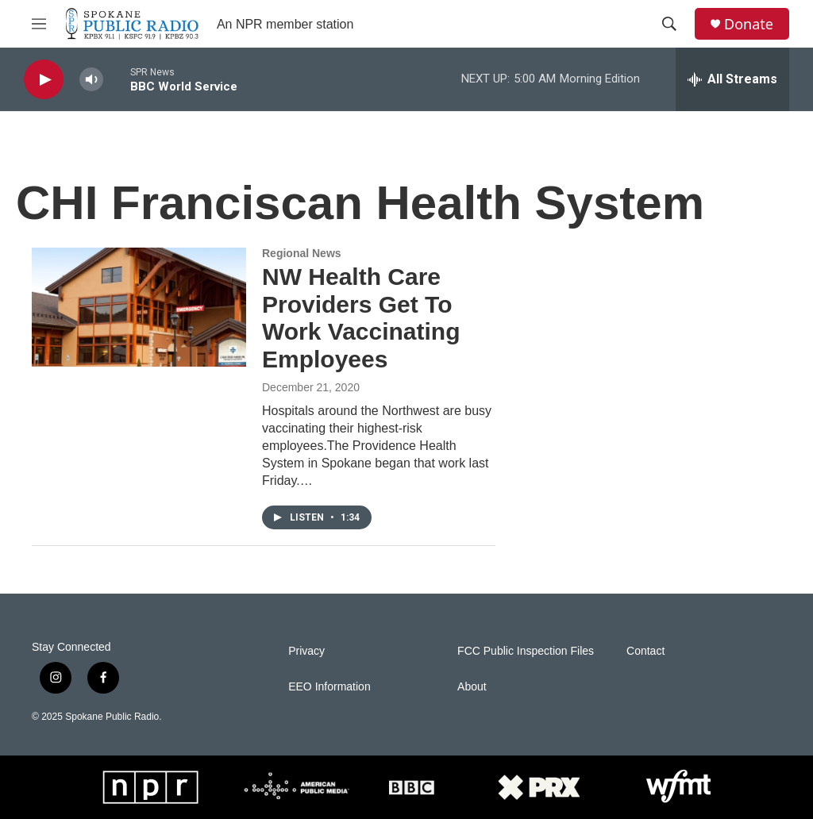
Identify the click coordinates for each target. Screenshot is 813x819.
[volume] (91, 80)
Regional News (301, 253)
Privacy (306, 651)
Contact (645, 651)
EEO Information (329, 687)
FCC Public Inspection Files (525, 651)
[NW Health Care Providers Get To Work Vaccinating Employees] (139, 307)
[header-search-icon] (669, 24)
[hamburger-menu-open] (39, 24)
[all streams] (732, 79)
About (472, 687)
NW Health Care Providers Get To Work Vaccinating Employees (361, 317)
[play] (43, 80)
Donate (748, 24)
